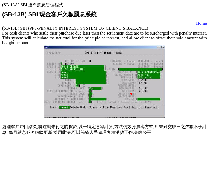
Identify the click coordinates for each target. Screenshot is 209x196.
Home (201, 23)
